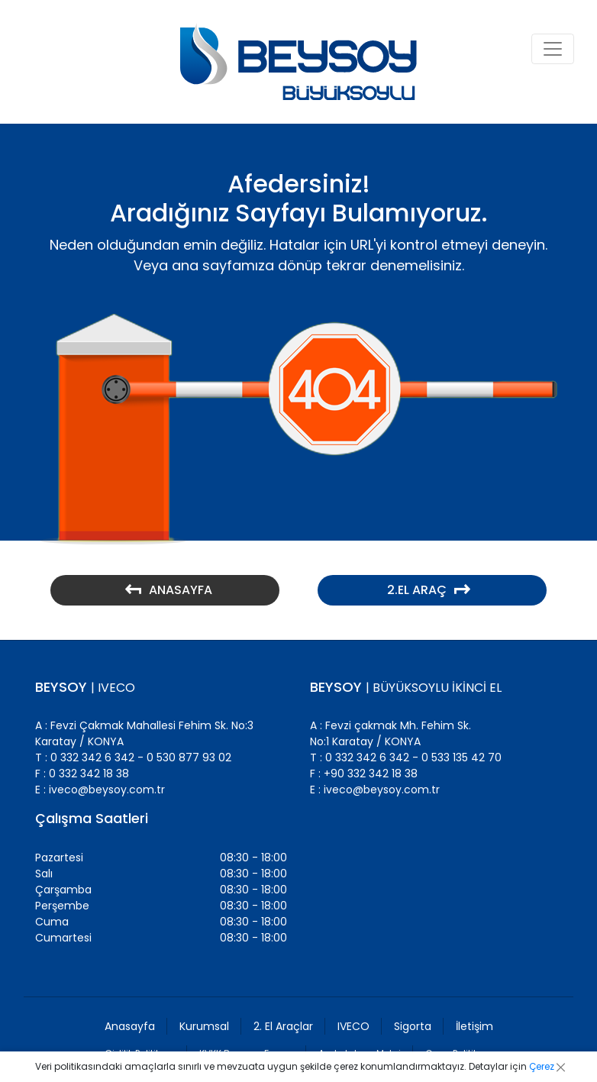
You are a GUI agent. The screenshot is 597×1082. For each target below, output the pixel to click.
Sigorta (412, 1026)
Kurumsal (204, 1026)
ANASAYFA (168, 590)
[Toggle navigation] (552, 49)
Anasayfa (130, 1026)
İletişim (474, 1026)
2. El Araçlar (283, 1026)
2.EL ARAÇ (428, 590)
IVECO (353, 1026)
